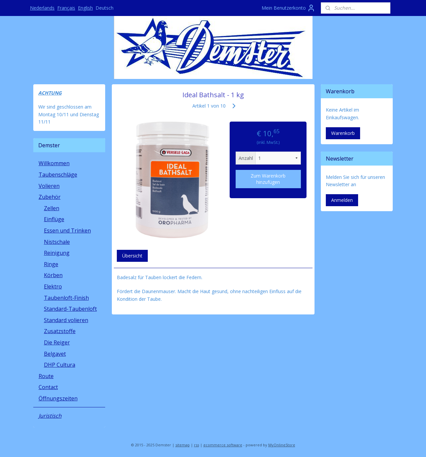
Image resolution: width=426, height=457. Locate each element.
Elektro (53, 286)
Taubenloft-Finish (66, 297)
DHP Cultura (59, 364)
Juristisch (50, 415)
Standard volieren (66, 320)
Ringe (51, 264)
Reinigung (57, 252)
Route (46, 376)
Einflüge (54, 219)
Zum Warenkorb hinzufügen (268, 179)
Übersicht (132, 255)
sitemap (182, 444)
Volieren (49, 186)
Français (66, 8)
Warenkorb (343, 133)
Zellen (51, 208)
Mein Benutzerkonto (288, 8)
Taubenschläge (58, 174)
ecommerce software (222, 444)
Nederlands (42, 8)
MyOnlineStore (281, 444)
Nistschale (57, 241)
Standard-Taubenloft (70, 308)
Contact (48, 387)
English (85, 8)
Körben (53, 275)
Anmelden (342, 200)
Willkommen (54, 163)
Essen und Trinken (67, 230)
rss (196, 444)
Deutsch (104, 8)
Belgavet (55, 353)
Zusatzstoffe (60, 331)
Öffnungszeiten (58, 398)
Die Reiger (57, 342)
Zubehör (50, 197)
